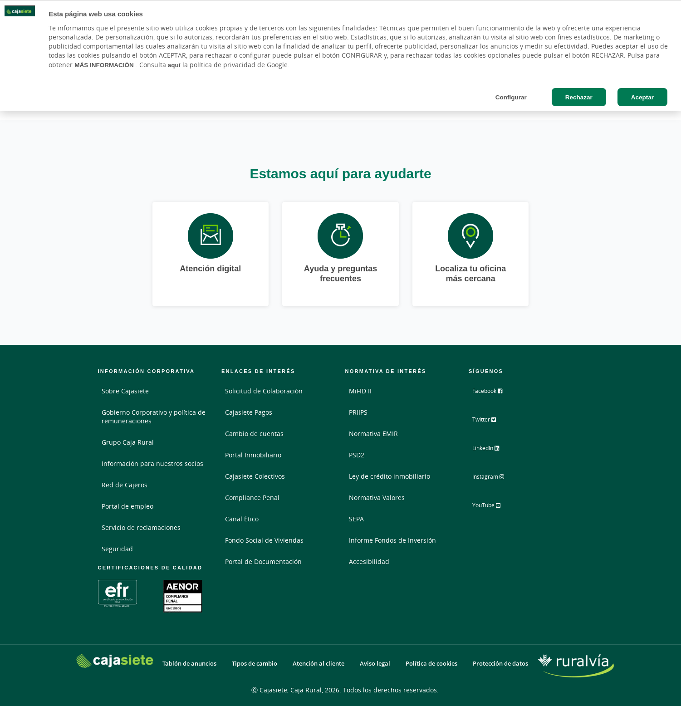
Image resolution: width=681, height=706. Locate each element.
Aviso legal (375, 663)
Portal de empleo (127, 506)
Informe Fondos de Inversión (392, 540)
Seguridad (117, 548)
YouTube (493, 507)
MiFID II (360, 391)
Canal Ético (242, 519)
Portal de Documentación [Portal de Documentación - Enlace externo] (263, 561)
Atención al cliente (318, 663)
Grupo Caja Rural (128, 442)
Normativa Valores (377, 497)
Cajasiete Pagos (248, 412)
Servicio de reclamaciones (141, 527)
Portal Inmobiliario (253, 455)
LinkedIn (493, 450)
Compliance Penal (252, 497)
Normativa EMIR (373, 433)
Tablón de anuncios (189, 663)
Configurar (511, 97)
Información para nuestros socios (152, 463)
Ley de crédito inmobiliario (389, 476)
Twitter (490, 422)
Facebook (494, 394)
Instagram (495, 478)
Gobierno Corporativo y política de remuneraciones (154, 416)
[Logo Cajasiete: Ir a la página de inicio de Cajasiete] (114, 661)
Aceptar (642, 97)
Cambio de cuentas (254, 433)
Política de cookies (431, 663)
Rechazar (579, 97)
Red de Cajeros (124, 484)
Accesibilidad (369, 561)
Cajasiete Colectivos (255, 476)
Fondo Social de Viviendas (264, 540)
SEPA (356, 519)
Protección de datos (500, 663)
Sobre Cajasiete (125, 391)
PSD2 (356, 455)
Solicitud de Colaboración (264, 391)
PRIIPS (358, 412)
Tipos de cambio (254, 663)
